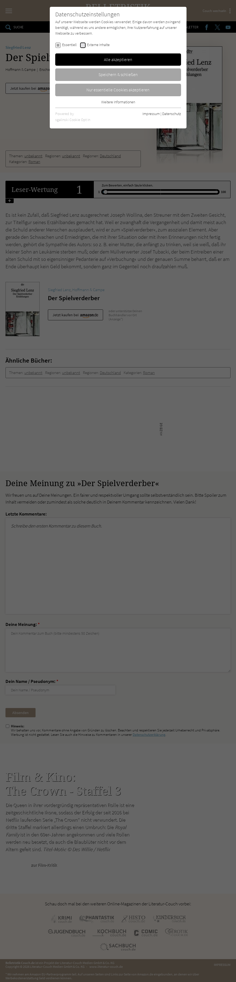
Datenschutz (171, 113)
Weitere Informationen (118, 102)
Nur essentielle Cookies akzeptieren (118, 89)
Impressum (151, 113)
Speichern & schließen (118, 74)
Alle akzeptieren (118, 59)
